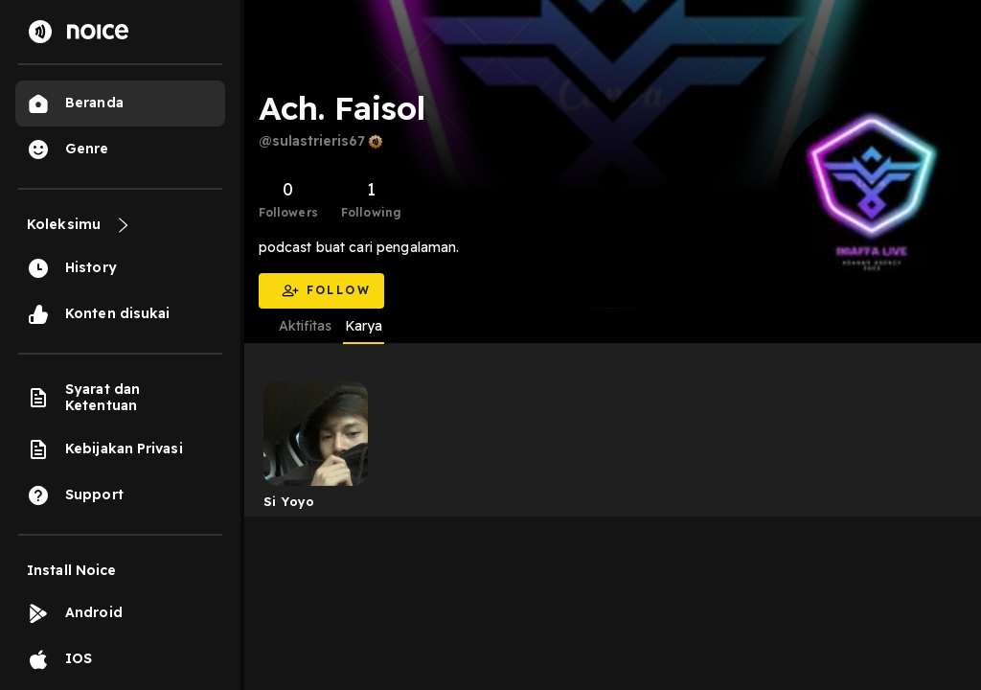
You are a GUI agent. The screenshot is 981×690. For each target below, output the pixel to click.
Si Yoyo (289, 501)
